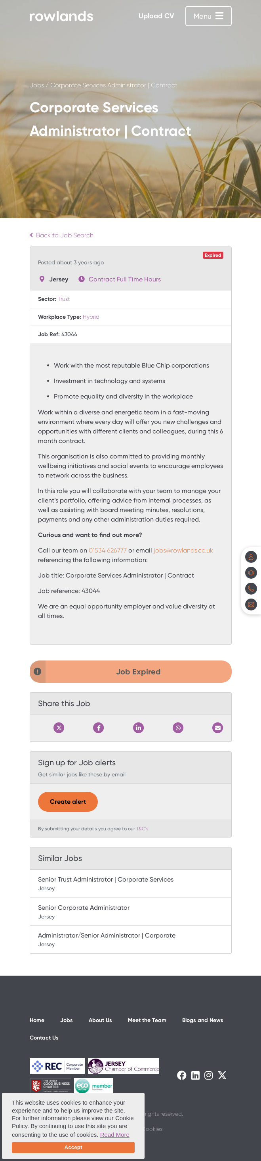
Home (37, 1020)
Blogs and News (202, 1020)
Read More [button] (115, 1134)
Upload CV (156, 16)
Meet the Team (147, 1020)
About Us (100, 1020)
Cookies (151, 1129)
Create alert (68, 801)
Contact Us (44, 1037)
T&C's (142, 829)
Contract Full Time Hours (125, 279)
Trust (64, 299)
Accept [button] (73, 1147)
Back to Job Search (61, 235)
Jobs (37, 85)
